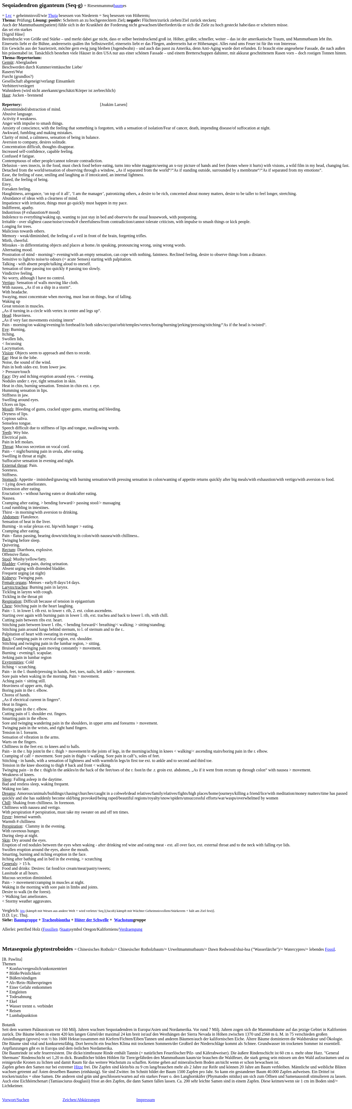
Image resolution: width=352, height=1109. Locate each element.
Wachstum (123, 920)
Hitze (78, 1067)
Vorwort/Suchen (15, 1100)
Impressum (145, 1100)
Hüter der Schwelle (92, 920)
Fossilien (50, 929)
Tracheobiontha (56, 920)
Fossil (330, 949)
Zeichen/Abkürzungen (81, 1100)
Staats (65, 929)
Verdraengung (130, 929)
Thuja (53, 15)
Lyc (8, 15)
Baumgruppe (26, 920)
